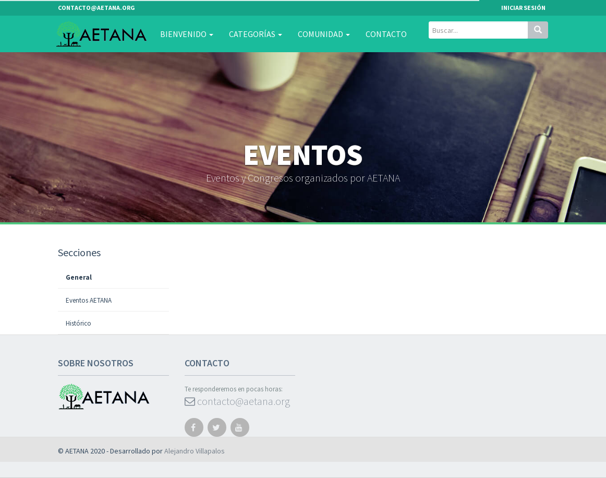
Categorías (255, 34)
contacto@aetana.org (237, 401)
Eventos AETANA (89, 300)
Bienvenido (186, 34)
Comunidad (324, 34)
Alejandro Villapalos (194, 451)
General (79, 277)
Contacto (386, 34)
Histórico (78, 323)
